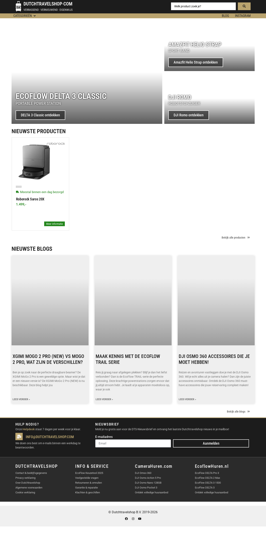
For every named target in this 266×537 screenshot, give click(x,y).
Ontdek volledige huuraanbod (151, 492)
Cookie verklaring (25, 492)
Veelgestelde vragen (86, 477)
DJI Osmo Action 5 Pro (148, 477)
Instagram (243, 16)
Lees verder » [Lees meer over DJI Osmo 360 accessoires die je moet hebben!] (187, 399)
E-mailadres (104, 437)
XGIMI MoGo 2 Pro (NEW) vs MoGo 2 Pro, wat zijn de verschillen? (48, 359)
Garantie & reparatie (86, 487)
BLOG (225, 16)
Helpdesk (28, 429)
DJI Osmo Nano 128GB (148, 482)
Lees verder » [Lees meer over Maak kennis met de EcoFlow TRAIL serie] (104, 399)
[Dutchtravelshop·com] (18, 6)
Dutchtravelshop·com (48, 4)
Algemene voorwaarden (28, 487)
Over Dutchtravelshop (27, 482)
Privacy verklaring (25, 477)
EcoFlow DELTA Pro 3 (207, 472)
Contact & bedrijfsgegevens (31, 472)
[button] (24, 15)
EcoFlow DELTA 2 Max (207, 477)
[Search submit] (244, 6)
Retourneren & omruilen (88, 482)
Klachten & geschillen (87, 492)
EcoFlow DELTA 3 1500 (208, 482)
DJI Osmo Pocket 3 (146, 487)
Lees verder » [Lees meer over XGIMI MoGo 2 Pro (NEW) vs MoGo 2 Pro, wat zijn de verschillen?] (21, 399)
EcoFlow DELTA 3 (205, 487)
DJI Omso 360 (143, 472)
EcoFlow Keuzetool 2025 (89, 472)
